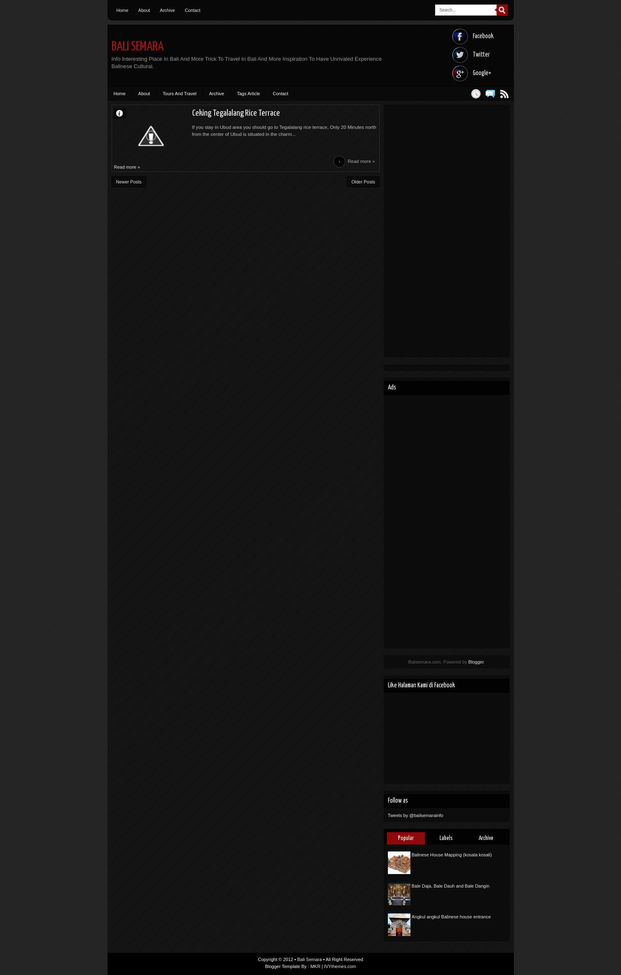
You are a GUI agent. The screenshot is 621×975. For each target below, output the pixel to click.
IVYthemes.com (340, 966)
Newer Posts (129, 181)
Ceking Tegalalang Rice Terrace (236, 113)
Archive (167, 10)
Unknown (123, 113)
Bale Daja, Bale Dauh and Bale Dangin (451, 885)
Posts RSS (505, 94)
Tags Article (248, 93)
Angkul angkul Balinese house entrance (451, 916)
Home (122, 10)
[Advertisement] (447, 231)
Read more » (361, 161)
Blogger (476, 661)
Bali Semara (138, 47)
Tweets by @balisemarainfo (415, 815)
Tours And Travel (180, 93)
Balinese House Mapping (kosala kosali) (452, 854)
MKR (315, 966)
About (144, 10)
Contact (192, 10)
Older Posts (363, 181)
